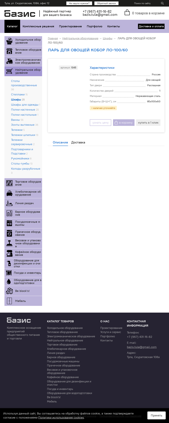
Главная (53, 38)
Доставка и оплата (151, 26)
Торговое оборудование (28, 183)
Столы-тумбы (22, 163)
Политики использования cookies (61, 417)
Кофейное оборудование (28, 253)
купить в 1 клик (148, 122)
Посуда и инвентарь (27, 273)
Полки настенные (25, 109)
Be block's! (22, 291)
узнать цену (100, 122)
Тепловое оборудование (28, 51)
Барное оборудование (27, 213)
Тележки (18, 130)
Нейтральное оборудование (28, 71)
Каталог (12, 26)
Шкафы (18, 99)
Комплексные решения (38, 26)
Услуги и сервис (110, 332)
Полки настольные (24, 114)
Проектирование (70, 26)
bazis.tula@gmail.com (100, 14)
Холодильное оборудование (28, 41)
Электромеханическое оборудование (28, 61)
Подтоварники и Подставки (22, 151)
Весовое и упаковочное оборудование (28, 243)
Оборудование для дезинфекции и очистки (27, 263)
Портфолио (94, 26)
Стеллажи (19, 94)
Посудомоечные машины (27, 223)
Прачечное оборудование (27, 233)
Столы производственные (24, 85)
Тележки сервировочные (22, 142)
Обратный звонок (106, 3)
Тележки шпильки (24, 135)
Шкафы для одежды (25, 104)
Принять (156, 415)
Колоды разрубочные (25, 171)
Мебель (20, 301)
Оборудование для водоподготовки (27, 281)
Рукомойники (21, 158)
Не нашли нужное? (79, 3)
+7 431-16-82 (97, 11)
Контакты (113, 26)
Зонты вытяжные (24, 125)
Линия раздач (24, 203)
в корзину (126, 122)
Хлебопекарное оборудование (28, 193)
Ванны (17, 120)
